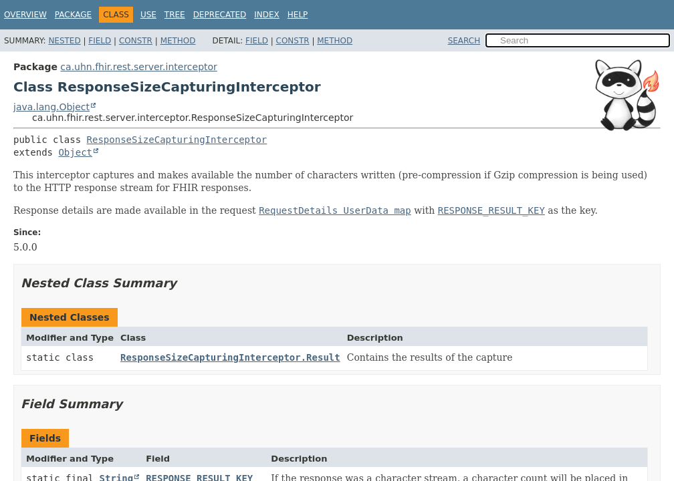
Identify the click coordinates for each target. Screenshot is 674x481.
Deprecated (220, 14)
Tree (174, 14)
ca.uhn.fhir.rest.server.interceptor (138, 66)
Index (266, 14)
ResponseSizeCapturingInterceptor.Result (230, 357)
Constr (135, 40)
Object (75, 152)
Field (99, 40)
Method (178, 40)
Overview (25, 14)
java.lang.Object (51, 107)
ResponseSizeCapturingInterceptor (177, 139)
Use (148, 14)
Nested (64, 40)
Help (298, 14)
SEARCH (464, 40)
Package (73, 14)
